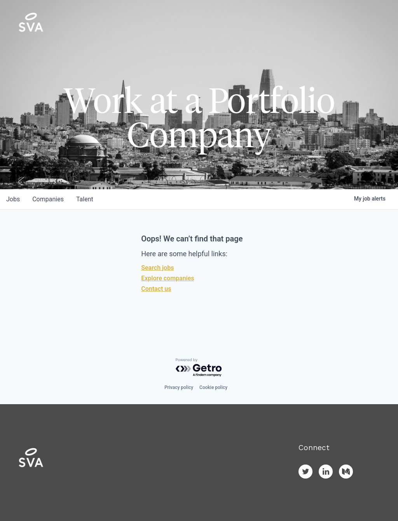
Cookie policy (213, 387)
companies (48, 199)
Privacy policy (178, 387)
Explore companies (167, 278)
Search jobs (157, 267)
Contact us (156, 288)
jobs (13, 199)
